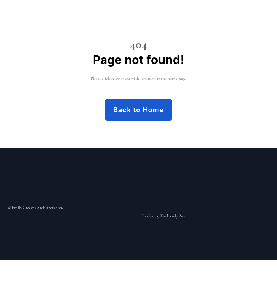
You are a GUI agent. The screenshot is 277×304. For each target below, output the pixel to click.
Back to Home (138, 110)
